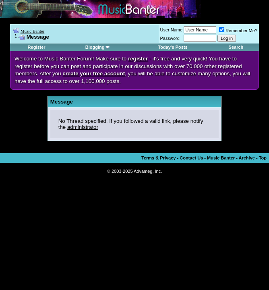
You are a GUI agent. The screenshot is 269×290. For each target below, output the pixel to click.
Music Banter (33, 31)
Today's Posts (172, 47)
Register (37, 47)
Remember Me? (238, 30)
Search (236, 47)
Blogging (95, 47)
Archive (247, 157)
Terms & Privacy (158, 157)
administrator (82, 127)
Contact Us (191, 157)
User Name (171, 29)
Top (263, 157)
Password (170, 38)
